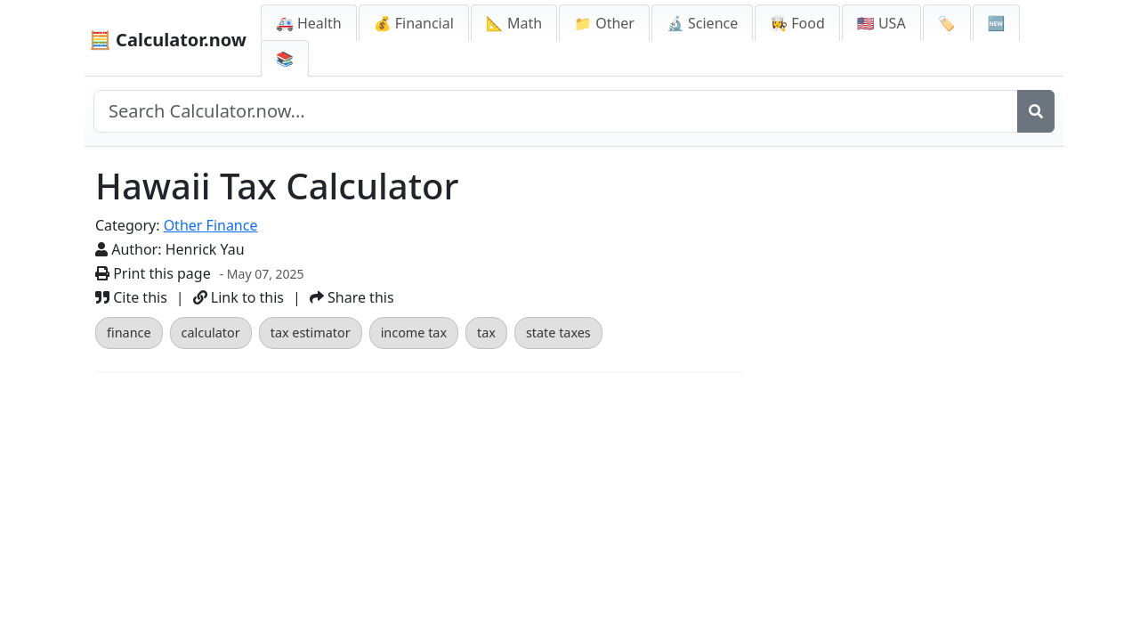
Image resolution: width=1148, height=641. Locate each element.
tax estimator (311, 332)
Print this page (153, 273)
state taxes (558, 332)
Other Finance (211, 225)
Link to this (238, 297)
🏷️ (947, 23)
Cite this (131, 297)
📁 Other (604, 23)
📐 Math (514, 23)
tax (486, 332)
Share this (352, 297)
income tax (414, 332)
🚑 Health (309, 23)
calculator (211, 332)
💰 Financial (414, 23)
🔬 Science (702, 23)
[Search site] (555, 111)
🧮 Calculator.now (168, 40)
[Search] (1036, 111)
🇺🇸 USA (881, 23)
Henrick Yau (205, 249)
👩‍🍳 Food (797, 23)
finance (129, 332)
